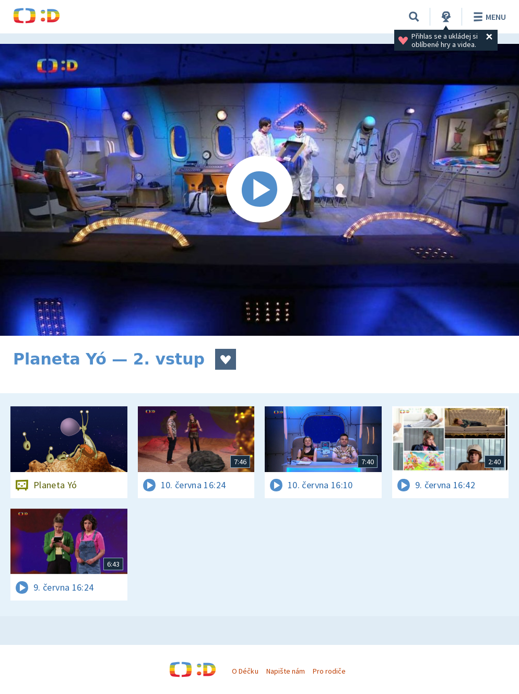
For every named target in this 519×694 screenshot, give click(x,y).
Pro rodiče (329, 671)
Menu (488, 17)
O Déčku (245, 671)
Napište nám (285, 671)
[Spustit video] (259, 190)
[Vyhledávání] (414, 16)
